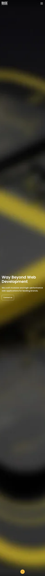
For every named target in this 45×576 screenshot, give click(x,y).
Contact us (7, 297)
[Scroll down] (22, 572)
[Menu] (41, 3)
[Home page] (5, 3)
